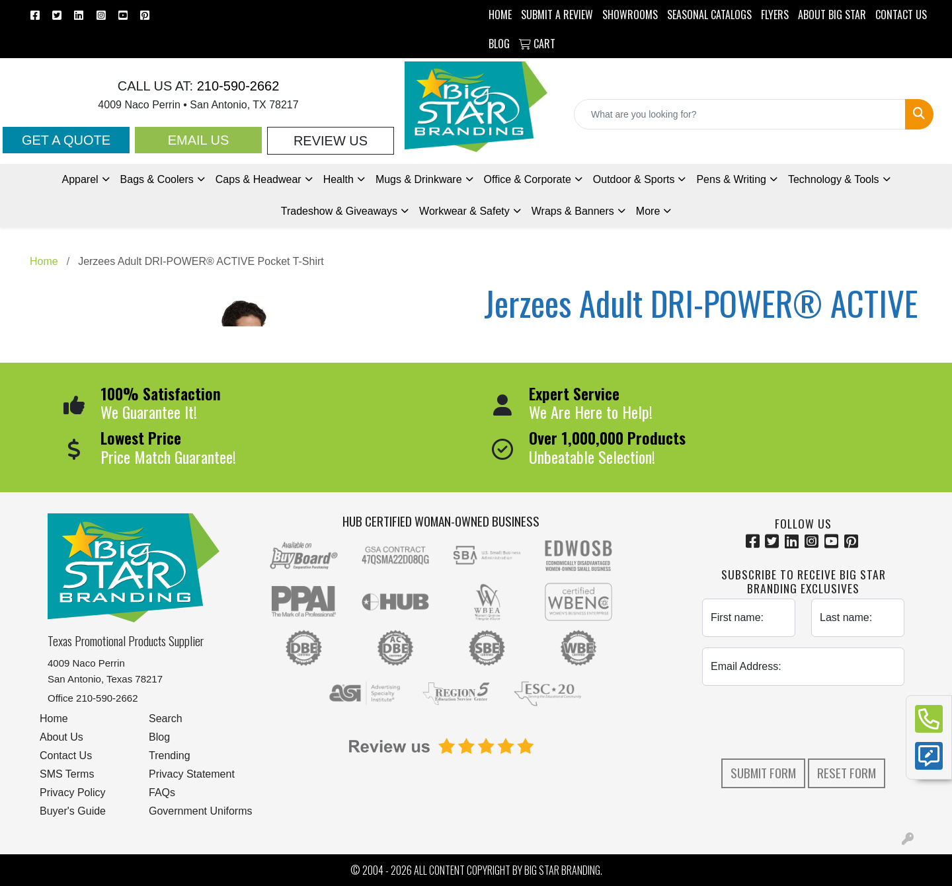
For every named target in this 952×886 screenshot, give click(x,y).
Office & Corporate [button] (527, 179)
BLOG (499, 44)
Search (165, 718)
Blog (159, 737)
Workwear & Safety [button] (464, 211)
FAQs (162, 792)
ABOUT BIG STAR (832, 14)
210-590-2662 (236, 86)
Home (54, 718)
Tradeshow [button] (339, 211)
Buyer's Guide (73, 811)
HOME (500, 14)
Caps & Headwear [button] (258, 179)
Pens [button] (731, 179)
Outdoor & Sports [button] (634, 179)
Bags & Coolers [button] (157, 179)
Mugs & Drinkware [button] (419, 179)
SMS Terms (67, 774)
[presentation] (803, 722)
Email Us (198, 140)
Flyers (775, 14)
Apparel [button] (79, 179)
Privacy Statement (192, 774)
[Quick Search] (740, 114)
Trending (169, 755)
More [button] (648, 211)
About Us (61, 737)
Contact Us (66, 755)
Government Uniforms (201, 811)
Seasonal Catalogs (709, 14)
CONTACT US (901, 14)
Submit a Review (557, 14)
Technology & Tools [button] (833, 179)
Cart (537, 44)
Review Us (331, 140)
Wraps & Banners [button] (573, 211)
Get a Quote (66, 140)
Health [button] (338, 179)
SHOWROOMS (630, 14)
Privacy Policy (73, 792)
